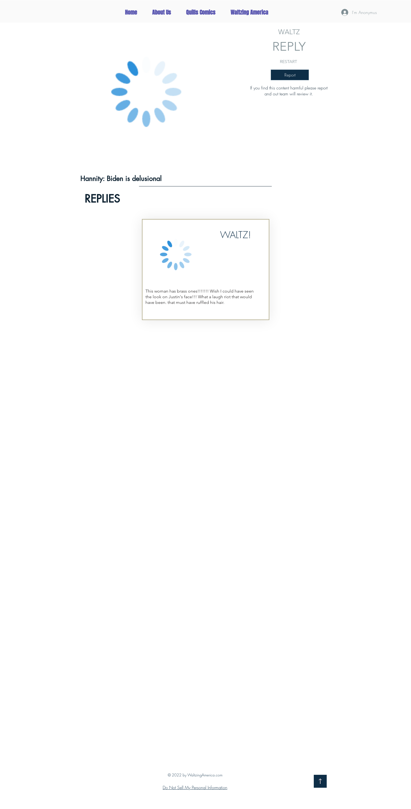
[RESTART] (288, 61)
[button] (249, 12)
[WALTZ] (289, 32)
